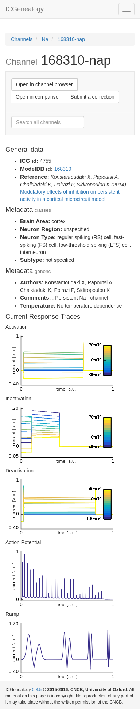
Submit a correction (92, 97)
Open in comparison (38, 97)
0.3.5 (37, 689)
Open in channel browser (44, 84)
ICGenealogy (24, 9)
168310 (62, 169)
